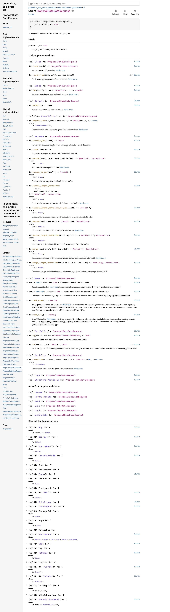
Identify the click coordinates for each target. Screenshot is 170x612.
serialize (37, 359)
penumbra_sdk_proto (37, 8)
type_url (37, 315)
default (36, 105)
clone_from (38, 75)
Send (37, 401)
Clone (38, 61)
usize (61, 140)
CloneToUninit (47, 455)
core (59, 8)
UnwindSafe (41, 415)
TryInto (46, 576)
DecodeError (83, 221)
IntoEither (45, 502)
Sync (37, 405)
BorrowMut (44, 446)
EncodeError (98, 158)
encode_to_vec (40, 172)
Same (41, 543)
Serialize (40, 355)
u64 (56, 24)
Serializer (40, 364)
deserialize (38, 120)
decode (35, 221)
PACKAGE (40, 291)
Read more (60, 70)
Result (78, 90)
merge (35, 249)
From (41, 474)
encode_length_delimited (45, 186)
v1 (84, 8)
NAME (38, 282)
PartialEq (40, 331)
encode (35, 158)
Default (39, 101)
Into (45, 492)
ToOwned (43, 552)
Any (40, 427)
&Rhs (54, 344)
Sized (40, 163)
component (67, 8)
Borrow (42, 436)
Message (39, 136)
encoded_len (38, 140)
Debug (38, 85)
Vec (62, 172)
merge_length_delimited (45, 262)
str (55, 282)
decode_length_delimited (45, 235)
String (53, 300)
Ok (89, 359)
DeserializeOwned (69, 539)
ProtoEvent (45, 534)
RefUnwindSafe (43, 396)
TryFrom (46, 566)
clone (35, 66)
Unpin (38, 410)
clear (35, 149)
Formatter (60, 90)
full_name (37, 300)
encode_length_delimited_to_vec (49, 208)
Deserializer (41, 125)
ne (33, 344)
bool (88, 335)
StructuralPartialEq (47, 379)
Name (37, 278)
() (88, 158)
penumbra (52, 8)
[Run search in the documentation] (84, 4)
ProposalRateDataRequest (62, 61)
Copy (37, 375)
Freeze (38, 392)
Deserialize (48, 116)
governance (77, 8)
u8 (66, 172)
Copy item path (73, 11)
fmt (34, 90)
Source (31, 14)
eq (33, 335)
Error (94, 120)
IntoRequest (46, 506)
